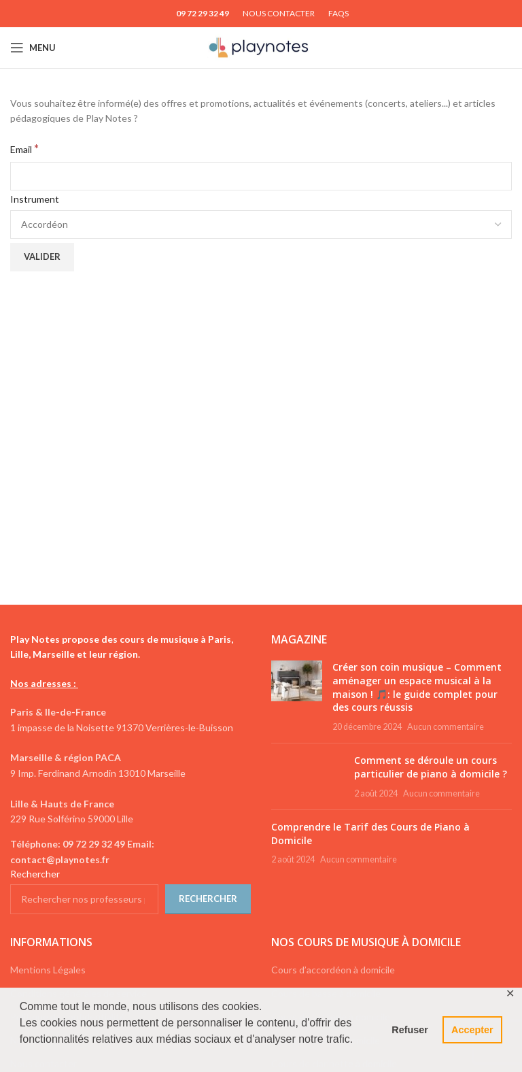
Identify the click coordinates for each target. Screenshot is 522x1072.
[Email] (261, 176)
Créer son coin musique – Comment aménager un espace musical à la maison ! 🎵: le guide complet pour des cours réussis (417, 687)
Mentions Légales (48, 969)
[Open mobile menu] (33, 47)
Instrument (34, 199)
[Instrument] (261, 224)
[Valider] (42, 257)
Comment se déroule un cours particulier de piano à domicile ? (430, 767)
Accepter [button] (472, 1029)
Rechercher (35, 874)
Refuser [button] (410, 1029)
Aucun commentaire (445, 727)
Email (24, 148)
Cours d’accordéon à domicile (333, 969)
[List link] (130, 852)
